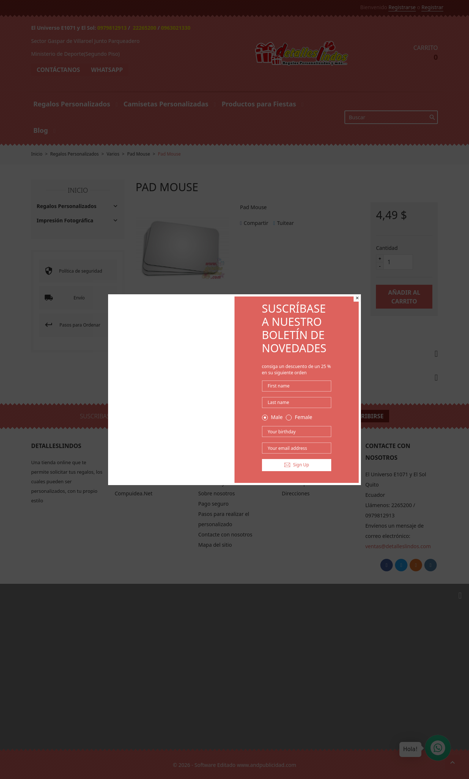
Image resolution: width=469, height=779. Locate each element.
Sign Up (296, 465)
